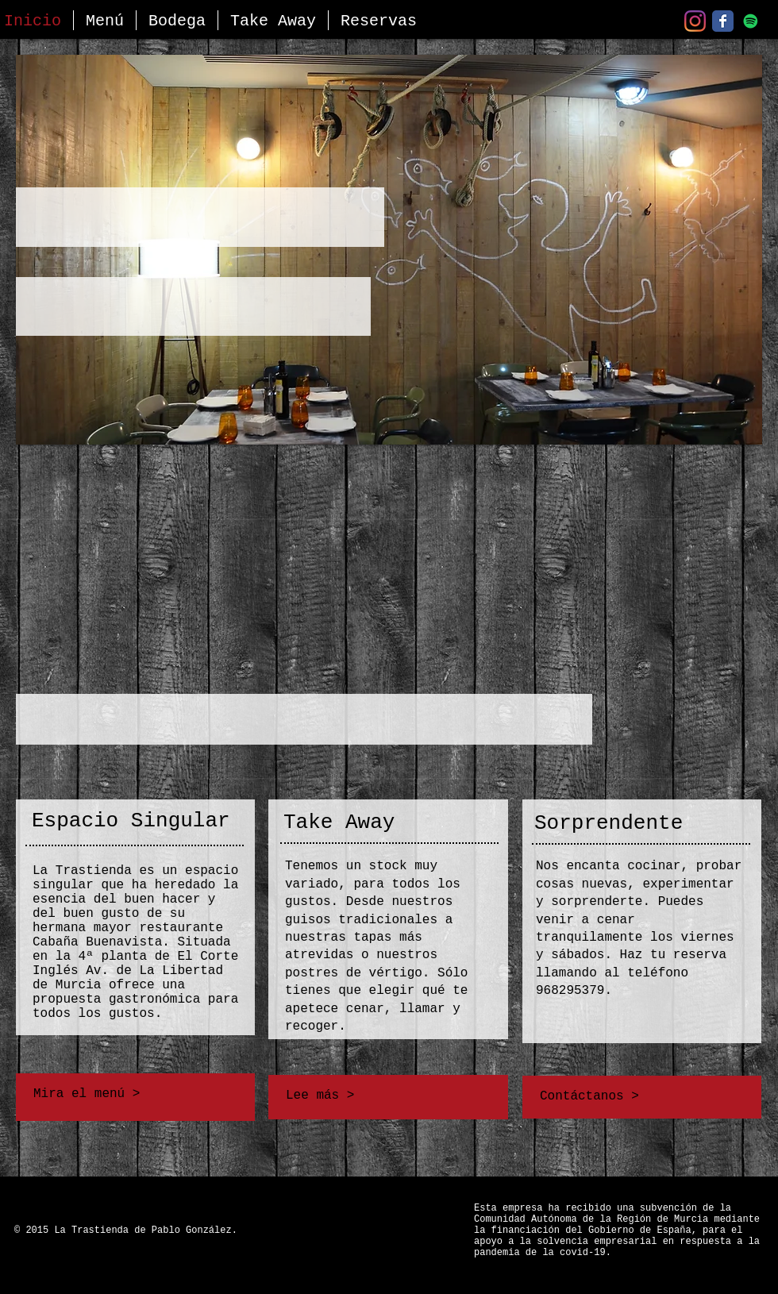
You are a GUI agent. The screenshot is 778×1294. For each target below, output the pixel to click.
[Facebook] (723, 21)
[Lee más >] (386, 1095)
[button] (105, 20)
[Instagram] (695, 21)
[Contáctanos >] (643, 1096)
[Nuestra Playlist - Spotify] (750, 21)
